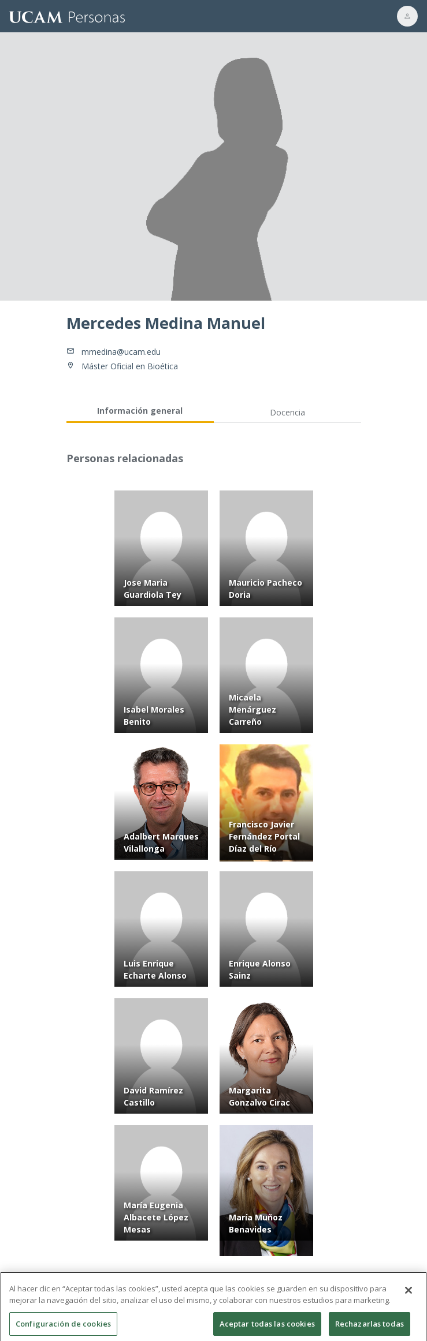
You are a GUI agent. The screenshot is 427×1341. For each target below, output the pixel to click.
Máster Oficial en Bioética (129, 366)
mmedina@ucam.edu (121, 351)
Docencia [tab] (287, 412)
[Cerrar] (408, 1296)
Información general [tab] (140, 410)
